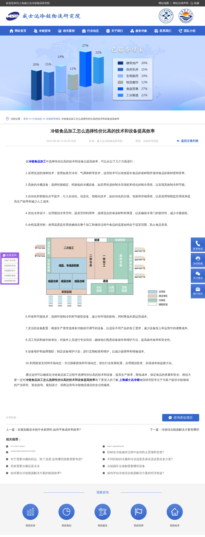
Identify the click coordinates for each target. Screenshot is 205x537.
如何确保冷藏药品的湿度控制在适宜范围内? (39, 454)
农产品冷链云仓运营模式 (27, 447)
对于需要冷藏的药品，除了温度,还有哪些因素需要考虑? (47, 461)
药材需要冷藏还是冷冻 (25, 468)
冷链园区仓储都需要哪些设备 (126, 468)
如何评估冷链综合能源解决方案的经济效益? (135, 475)
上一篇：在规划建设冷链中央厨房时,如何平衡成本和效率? (43, 429)
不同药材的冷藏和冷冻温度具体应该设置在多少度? (140, 461)
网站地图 (164, 3)
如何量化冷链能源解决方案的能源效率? (36, 475)
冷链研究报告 (53, 118)
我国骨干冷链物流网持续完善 (126, 447)
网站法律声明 (180, 3)
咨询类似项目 (181, 417)
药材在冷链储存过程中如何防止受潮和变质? (135, 454)
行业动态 (37, 118)
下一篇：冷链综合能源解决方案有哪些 (174, 429)
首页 (25, 118)
